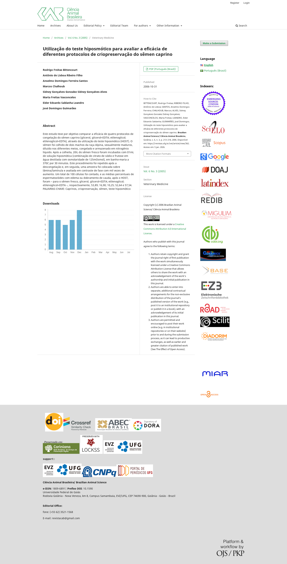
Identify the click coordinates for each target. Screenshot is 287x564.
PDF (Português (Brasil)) (162, 69)
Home (40, 25)
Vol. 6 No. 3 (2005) (77, 37)
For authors (141, 25)
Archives (55, 25)
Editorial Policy (93, 25)
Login (246, 2)
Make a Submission (214, 43)
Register (234, 2)
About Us (72, 25)
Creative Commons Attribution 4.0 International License (165, 229)
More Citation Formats (158, 153)
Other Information (168, 25)
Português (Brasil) (215, 70)
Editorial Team (119, 25)
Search (241, 25)
